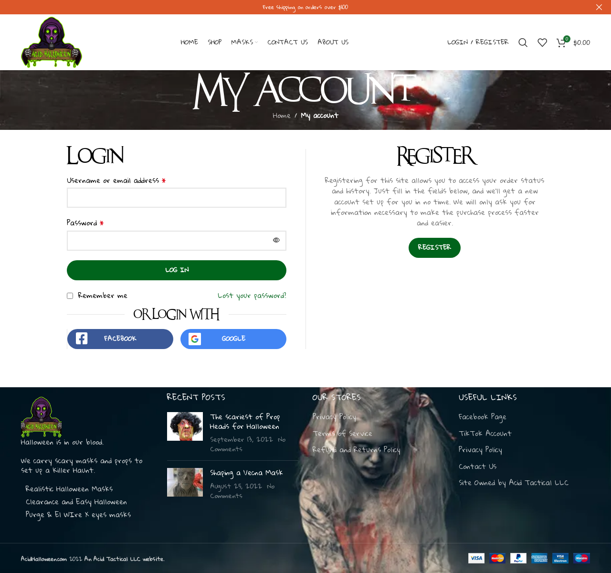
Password (85, 217)
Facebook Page (482, 416)
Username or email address (116, 174)
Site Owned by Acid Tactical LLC (514, 483)
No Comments (242, 490)
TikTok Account (485, 433)
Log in (177, 264)
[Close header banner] (599, 7)
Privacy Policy (334, 416)
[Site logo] (51, 35)
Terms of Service (342, 433)
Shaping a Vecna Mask (246, 472)
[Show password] (276, 235)
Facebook (120, 333)
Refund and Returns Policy (356, 450)
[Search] (523, 36)
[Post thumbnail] (185, 432)
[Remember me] (70, 290)
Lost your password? (252, 289)
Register (434, 242)
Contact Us (477, 466)
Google (233, 333)
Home (282, 109)
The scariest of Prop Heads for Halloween (245, 420)
